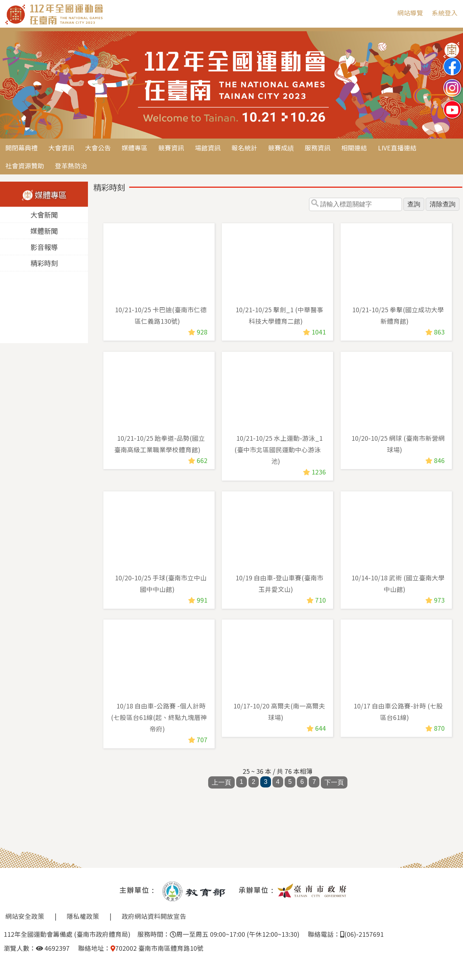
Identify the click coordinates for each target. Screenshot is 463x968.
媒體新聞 (44, 231)
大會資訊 (61, 147)
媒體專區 (135, 147)
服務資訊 (318, 147)
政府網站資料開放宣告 (154, 916)
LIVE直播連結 (397, 147)
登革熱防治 (71, 165)
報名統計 (244, 147)
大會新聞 (44, 215)
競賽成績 (281, 147)
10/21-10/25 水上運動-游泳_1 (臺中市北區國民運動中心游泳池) (278, 449)
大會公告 (98, 147)
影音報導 (44, 247)
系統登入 (445, 12)
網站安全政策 (24, 916)
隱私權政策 (83, 916)
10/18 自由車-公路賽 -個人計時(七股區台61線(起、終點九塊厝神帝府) (159, 717)
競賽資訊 (171, 147)
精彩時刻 (44, 263)
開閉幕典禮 (21, 147)
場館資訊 (208, 147)
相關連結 (354, 147)
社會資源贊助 (24, 165)
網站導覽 (410, 12)
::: (386, 12)
